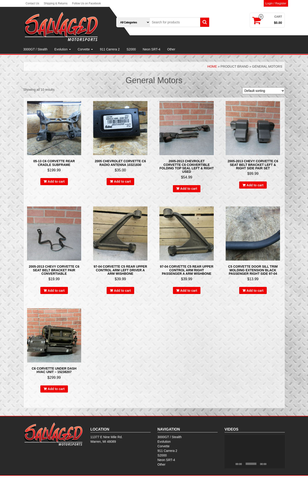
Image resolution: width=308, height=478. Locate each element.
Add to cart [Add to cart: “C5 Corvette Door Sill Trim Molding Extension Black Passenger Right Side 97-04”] (255, 290)
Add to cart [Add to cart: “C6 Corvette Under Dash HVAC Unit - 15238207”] (56, 389)
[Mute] (271, 464)
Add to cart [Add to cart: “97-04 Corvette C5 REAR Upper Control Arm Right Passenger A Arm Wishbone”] (188, 290)
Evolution (62, 49)
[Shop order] (263, 90)
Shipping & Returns (55, 3)
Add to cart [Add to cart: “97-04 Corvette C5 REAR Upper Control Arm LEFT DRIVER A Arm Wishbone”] (122, 290)
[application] (255, 452)
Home (212, 66)
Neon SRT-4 (151, 49)
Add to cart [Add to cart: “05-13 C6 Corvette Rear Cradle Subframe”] (56, 181)
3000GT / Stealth (35, 49)
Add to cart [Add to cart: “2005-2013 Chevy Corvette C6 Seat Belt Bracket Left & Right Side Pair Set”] (255, 185)
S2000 (131, 49)
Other (171, 49)
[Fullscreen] (279, 464)
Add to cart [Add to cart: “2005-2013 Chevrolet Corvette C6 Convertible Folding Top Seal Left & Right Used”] (188, 188)
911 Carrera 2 (109, 49)
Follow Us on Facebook (86, 3)
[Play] (230, 464)
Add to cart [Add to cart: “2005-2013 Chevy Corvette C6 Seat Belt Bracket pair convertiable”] (56, 290)
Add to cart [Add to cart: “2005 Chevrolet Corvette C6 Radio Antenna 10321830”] (122, 181)
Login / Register (275, 3)
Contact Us (32, 3)
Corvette (85, 49)
